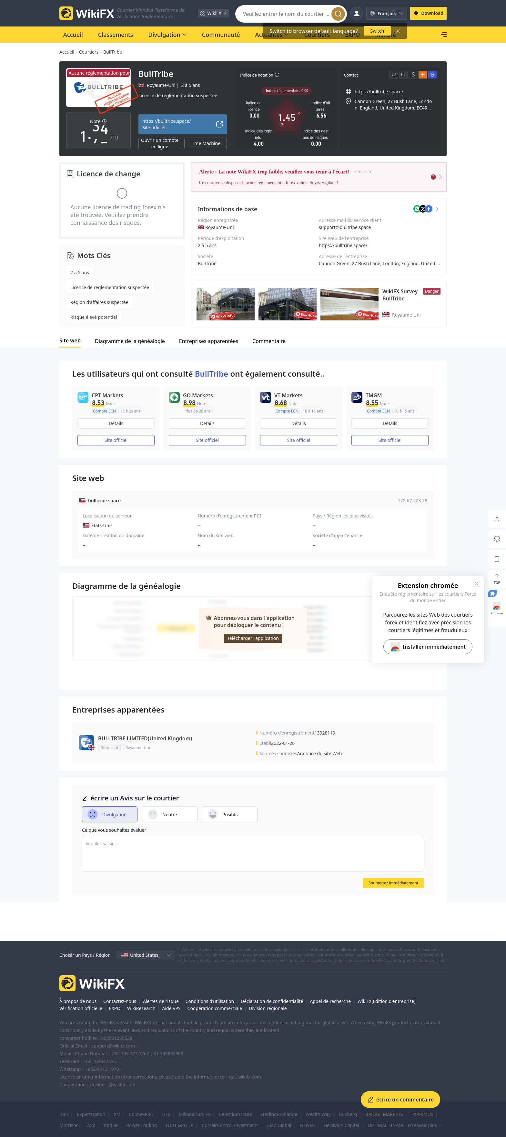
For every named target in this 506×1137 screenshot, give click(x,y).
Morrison (69, 1125)
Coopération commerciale (214, 1008)
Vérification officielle (80, 1008)
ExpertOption (91, 1114)
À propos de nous (77, 1001)
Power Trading (141, 1125)
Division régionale (268, 1008)
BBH (64, 1114)
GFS (166, 1114)
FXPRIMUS (422, 1114)
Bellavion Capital (341, 1125)
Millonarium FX (195, 1114)
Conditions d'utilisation (210, 1001)
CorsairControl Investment (230, 1125)
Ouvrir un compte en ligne (159, 143)
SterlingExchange (278, 1114)
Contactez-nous (119, 1001)
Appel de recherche (330, 1001)
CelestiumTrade (235, 1114)
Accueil (66, 52)
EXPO (114, 1008)
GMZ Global (279, 1125)
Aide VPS (171, 1008)
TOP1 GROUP (179, 1125)
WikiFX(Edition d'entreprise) (387, 1001)
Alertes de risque (161, 1001)
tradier (111, 1125)
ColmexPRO (141, 1114)
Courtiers (89, 52)
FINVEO (307, 1125)
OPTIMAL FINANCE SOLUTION (399, 1125)
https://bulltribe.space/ (343, 245)
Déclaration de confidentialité (272, 1001)
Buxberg (348, 1114)
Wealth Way (318, 1114)
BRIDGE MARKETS (384, 1114)
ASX (91, 1125)
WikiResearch (141, 1008)
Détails (116, 423)
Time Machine (205, 143)
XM (117, 1114)
